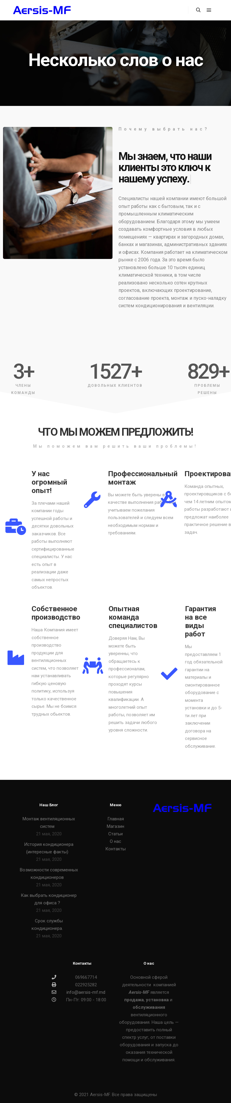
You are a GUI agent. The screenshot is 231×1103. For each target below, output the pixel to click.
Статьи (115, 834)
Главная (115, 819)
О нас (115, 841)
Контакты (115, 849)
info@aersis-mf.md (78, 992)
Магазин (115, 826)
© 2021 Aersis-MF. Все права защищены (115, 1094)
